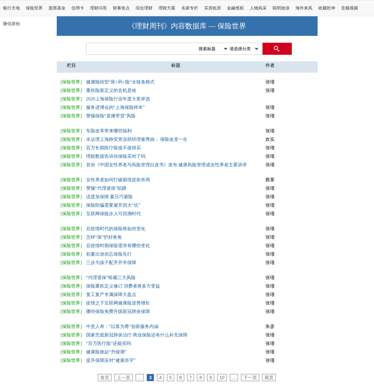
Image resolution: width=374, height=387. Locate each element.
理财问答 (98, 8)
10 (222, 377)
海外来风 (303, 8)
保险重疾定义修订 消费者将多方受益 (123, 286)
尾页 (269, 377)
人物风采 (258, 8)
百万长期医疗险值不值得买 (113, 147)
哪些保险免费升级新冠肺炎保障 (118, 311)
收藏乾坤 (326, 8)
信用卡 (77, 8)
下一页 (250, 377)
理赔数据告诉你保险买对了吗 (115, 156)
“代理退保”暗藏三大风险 (111, 277)
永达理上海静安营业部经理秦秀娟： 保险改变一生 (137, 139)
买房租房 (212, 8)
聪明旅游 (281, 8)
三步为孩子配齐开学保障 (111, 262)
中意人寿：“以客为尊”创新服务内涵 (122, 326)
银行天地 (11, 8)
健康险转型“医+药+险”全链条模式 (120, 82)
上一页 (123, 377)
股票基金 (57, 8)
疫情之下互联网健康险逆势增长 (118, 303)
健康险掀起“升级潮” (106, 352)
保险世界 (34, 8)
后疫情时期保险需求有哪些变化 (118, 245)
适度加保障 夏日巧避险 (109, 196)
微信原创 (11, 24)
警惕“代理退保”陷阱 (106, 188)
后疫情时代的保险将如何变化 (115, 228)
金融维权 (235, 8)
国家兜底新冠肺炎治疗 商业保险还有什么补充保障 (137, 335)
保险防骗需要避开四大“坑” (113, 205)
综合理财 (144, 8)
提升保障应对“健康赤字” (111, 360)
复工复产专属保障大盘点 (111, 294)
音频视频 (349, 8)
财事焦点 (121, 8)
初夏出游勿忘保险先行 (109, 254)
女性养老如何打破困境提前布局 (118, 179)
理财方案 (166, 8)
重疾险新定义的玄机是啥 (111, 90)
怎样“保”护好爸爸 (104, 237)
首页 (104, 377)
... (140, 377)
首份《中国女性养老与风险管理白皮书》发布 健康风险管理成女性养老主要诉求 (166, 164)
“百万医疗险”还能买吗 (108, 343)
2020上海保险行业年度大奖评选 (118, 99)
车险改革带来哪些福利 (109, 130)
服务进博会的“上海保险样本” (115, 107)
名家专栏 (189, 8)
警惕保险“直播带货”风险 (111, 115)
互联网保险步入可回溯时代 (113, 213)
